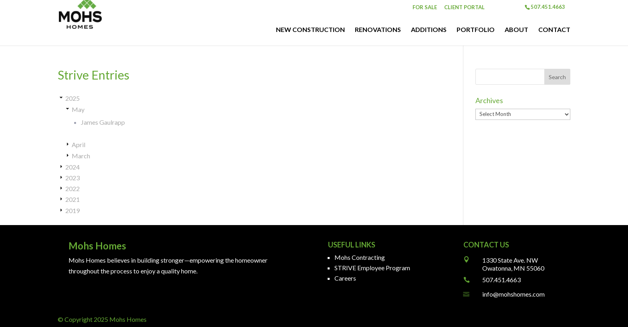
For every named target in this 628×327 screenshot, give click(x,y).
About (516, 30)
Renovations (378, 30)
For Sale (425, 7)
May (78, 109)
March (81, 156)
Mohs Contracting (359, 257)
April (78, 144)
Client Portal (464, 7)
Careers (345, 278)
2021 (72, 199)
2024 (72, 167)
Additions (429, 30)
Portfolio (476, 30)
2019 (72, 210)
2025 (72, 98)
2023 (72, 177)
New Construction (310, 30)
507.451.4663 (501, 279)
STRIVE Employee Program (372, 267)
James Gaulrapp (103, 122)
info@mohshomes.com (513, 294)
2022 (72, 188)
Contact (554, 30)
